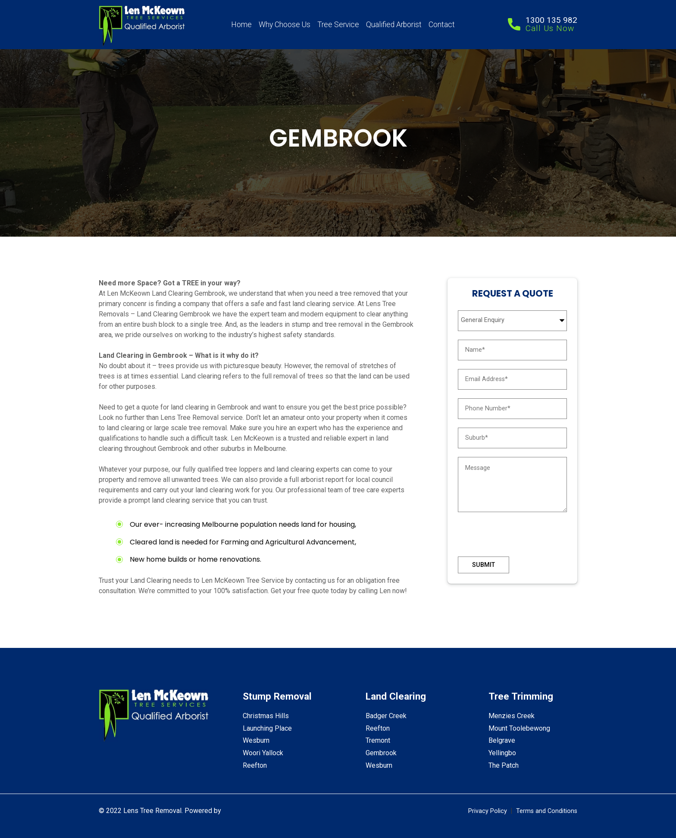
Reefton (255, 765)
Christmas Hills (266, 716)
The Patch (503, 765)
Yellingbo (502, 753)
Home (241, 24)
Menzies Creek (511, 716)
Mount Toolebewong (519, 728)
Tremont (378, 740)
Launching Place (267, 728)
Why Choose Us (284, 24)
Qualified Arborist (394, 24)
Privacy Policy (487, 811)
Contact (442, 24)
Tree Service (338, 24)
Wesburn (256, 740)
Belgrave (501, 740)
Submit (483, 565)
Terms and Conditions (546, 811)
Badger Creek (386, 716)
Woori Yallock (263, 753)
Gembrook (381, 753)
